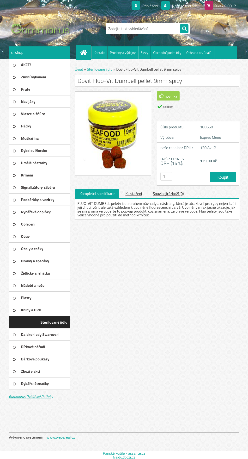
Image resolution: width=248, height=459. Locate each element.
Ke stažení (133, 193)
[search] (184, 28)
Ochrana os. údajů (199, 52)
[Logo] (42, 29)
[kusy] (166, 176)
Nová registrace (184, 6)
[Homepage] (85, 52)
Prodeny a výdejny (123, 52)
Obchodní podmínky (167, 52)
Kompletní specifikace (97, 193)
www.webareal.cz (60, 437)
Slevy (144, 52)
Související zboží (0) (168, 193)
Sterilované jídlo (100, 69)
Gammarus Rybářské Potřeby (31, 396)
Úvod (79, 69)
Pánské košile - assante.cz (124, 453)
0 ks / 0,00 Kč (225, 6)
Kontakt (99, 52)
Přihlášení (150, 6)
